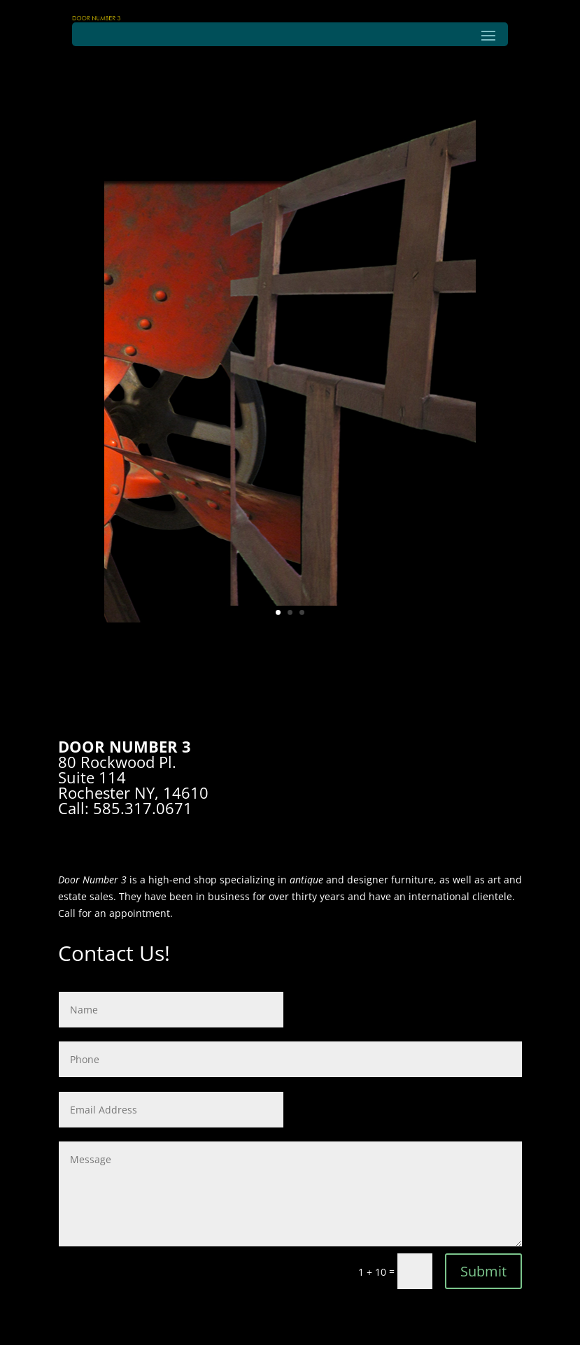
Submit (483, 1271)
